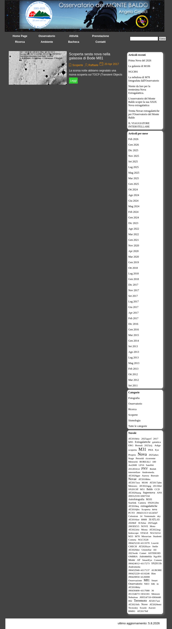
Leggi (73, 80)
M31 (142, 449)
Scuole (143, 607)
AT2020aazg (134, 492)
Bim (153, 573)
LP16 (141, 465)
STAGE (144, 533)
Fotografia (134, 398)
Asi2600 (132, 465)
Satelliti (150, 465)
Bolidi (153, 468)
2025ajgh (152, 522)
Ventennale (149, 516)
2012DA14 (134, 468)
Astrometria (145, 556)
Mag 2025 (133, 172)
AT (138, 560)
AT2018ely (134, 438)
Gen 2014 (133, 340)
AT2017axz (134, 482)
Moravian (146, 536)
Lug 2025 (133, 167)
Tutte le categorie (137, 426)
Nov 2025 (133, 155)
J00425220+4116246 (139, 573)
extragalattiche (149, 506)
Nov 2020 (133, 245)
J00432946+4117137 (139, 570)
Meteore (155, 593)
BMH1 (131, 611)
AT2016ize (134, 519)
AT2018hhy (134, 587)
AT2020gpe (134, 475)
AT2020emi (155, 604)
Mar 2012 (133, 379)
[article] (67, 68)
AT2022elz (134, 529)
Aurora (145, 475)
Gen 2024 (133, 217)
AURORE (156, 570)
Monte (131, 560)
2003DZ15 (133, 526)
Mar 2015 (133, 335)
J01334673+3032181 (139, 593)
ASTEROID (154, 553)
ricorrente (150, 458)
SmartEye (147, 560)
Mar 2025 (133, 178)
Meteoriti (133, 461)
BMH (144, 519)
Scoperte (77, 65)
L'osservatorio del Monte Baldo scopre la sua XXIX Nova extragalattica (142, 102)
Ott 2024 (133, 189)
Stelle (155, 546)
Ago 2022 (133, 228)
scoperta (132, 449)
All (154, 549)
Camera (142, 502)
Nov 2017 (133, 290)
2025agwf (146, 438)
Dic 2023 (133, 223)
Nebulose (133, 597)
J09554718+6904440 (150, 597)
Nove (144, 604)
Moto (152, 526)
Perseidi (140, 458)
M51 (142, 489)
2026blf (132, 522)
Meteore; (133, 486)
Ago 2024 (133, 195)
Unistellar (147, 549)
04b (153, 583)
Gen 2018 (133, 279)
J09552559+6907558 (139, 496)
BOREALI (145, 461)
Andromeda (134, 566)
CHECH (132, 546)
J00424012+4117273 (139, 563)
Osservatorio (135, 403)
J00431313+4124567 (147, 512)
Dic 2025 (133, 150)
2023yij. (148, 445)
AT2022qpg (145, 486)
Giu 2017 (133, 307)
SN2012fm (153, 502)
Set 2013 (133, 346)
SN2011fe (156, 563)
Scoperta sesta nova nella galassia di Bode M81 (89, 56)
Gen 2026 (133, 144)
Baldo (149, 489)
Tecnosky (133, 607)
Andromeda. (148, 472)
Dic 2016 (133, 323)
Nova (142, 454)
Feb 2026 (133, 139)
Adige (158, 445)
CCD (157, 489)
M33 (130, 536)
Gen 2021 (133, 239)
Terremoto (140, 600)
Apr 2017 (133, 312)
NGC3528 (143, 539)
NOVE (144, 526)
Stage (131, 458)
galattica (156, 442)
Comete (158, 560)
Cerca (162, 38)
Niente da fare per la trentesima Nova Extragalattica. (139, 90)
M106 (145, 482)
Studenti (157, 536)
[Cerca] (144, 39)
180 (154, 461)
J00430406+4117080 (139, 590)
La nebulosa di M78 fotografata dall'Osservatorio (143, 79)
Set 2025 (133, 161)
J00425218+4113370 (139, 543)
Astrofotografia (136, 499)
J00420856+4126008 (139, 576)
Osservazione (135, 580)
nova (154, 509)
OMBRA (133, 556)
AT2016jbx (134, 509)
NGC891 (133, 71)
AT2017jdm (156, 482)
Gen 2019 (133, 262)
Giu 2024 (133, 200)
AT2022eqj (155, 529)
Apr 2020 (133, 251)
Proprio (132, 454)
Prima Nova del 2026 (139, 60)
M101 (149, 499)
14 (141, 516)
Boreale (155, 475)
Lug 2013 (133, 357)
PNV (144, 468)
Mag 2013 (133, 363)
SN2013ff (133, 489)
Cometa (132, 539)
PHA (150, 449)
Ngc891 (157, 556)
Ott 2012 (133, 374)
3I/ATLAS (154, 519)
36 (152, 590)
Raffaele (93, 65)
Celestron (133, 516)
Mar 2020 (133, 256)
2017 (155, 438)
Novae (132, 479)
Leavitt (155, 543)
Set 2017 (133, 295)
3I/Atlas (142, 522)
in (158, 583)
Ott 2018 (133, 267)
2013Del (157, 486)
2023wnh (133, 553)
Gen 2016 (133, 329)
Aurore (152, 607)
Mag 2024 (133, 206)
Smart (154, 580)
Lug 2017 (133, 301)
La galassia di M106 (139, 66)
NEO (146, 583)
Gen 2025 (133, 183)
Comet (143, 553)
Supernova (149, 492)
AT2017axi (154, 600)
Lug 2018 (133, 273)
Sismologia (134, 420)
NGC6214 (155, 533)
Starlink (132, 502)
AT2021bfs (134, 604)
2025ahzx (154, 454)
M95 (130, 442)
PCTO (131, 512)
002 (130, 600)
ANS (159, 492)
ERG (130, 445)
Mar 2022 (133, 234)
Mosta (144, 529)
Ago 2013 (133, 351)
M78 (137, 536)
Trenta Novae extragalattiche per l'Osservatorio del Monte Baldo (143, 114)
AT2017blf (142, 611)
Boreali (138, 445)
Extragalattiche (142, 442)
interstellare (134, 472)
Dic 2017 (133, 284)
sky (159, 516)
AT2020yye (144, 546)
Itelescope (133, 533)
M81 (147, 580)
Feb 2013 (133, 368)
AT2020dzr (134, 549)
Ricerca (132, 409)
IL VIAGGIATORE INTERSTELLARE (139, 125)
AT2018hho (144, 479)
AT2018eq (133, 506)
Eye (157, 449)
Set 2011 (133, 385)
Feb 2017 (133, 318)
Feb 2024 (133, 211)
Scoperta (146, 509)
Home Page (20, 36)
